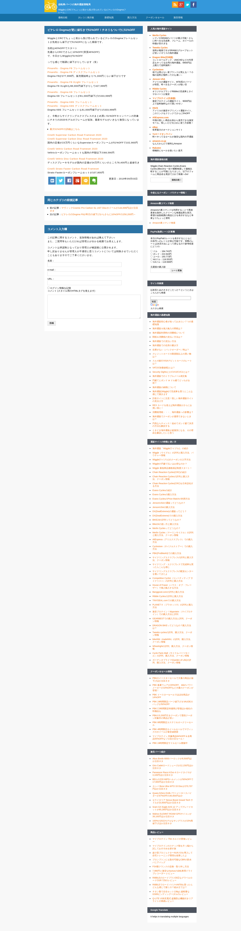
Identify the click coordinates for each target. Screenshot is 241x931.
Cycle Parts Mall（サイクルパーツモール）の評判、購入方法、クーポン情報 (171, 658)
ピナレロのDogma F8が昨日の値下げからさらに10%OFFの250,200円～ (98, 218)
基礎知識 (109, 21)
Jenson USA (158, 83)
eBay (155, 131)
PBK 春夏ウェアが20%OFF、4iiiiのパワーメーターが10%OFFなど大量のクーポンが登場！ (172, 691)
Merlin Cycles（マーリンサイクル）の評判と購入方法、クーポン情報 (172, 537)
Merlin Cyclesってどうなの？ (166, 532)
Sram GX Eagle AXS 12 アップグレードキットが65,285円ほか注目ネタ (172, 812)
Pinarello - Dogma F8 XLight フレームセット (73, 85)
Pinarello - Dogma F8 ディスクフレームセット (73, 75)
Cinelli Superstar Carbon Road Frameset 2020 (74, 138)
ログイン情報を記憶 (60, 291)
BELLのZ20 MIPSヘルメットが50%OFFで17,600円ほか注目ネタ (172, 784)
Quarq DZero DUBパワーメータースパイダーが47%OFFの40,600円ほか (172, 798)
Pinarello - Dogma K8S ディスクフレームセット (74, 109)
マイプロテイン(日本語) (163, 102)
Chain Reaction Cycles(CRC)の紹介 (169, 476)
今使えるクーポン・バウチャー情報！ (168, 196)
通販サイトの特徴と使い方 (163, 445)
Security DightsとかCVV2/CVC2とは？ (171, 376)
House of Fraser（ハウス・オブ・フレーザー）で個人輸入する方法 (172, 590)
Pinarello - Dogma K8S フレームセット (69, 106)
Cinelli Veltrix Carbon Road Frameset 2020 (72, 152)
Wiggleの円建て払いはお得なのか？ (169, 467)
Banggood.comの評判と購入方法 (168, 596)
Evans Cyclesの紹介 (162, 494)
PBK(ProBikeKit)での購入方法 (166, 557)
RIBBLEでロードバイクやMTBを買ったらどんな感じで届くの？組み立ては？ (172, 889)
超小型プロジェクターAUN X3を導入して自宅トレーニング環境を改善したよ (172, 858)
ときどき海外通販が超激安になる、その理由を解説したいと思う (172, 435)
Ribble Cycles (159, 92)
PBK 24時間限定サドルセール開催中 (170, 747)
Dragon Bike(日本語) (162, 61)
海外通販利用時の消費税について (168, 336)
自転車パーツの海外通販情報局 (84, 4)
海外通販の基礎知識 (160, 319)
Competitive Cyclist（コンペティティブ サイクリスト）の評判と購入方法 (172, 583)
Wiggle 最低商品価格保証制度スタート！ (172, 472)
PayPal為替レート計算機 (162, 235)
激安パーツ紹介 (158, 755)
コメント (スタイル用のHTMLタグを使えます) (71, 294)
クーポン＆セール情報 (161, 675)
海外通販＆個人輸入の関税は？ (167, 332)
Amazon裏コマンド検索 (162, 207)
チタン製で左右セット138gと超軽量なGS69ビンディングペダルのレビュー (171, 896)
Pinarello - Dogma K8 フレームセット (69, 96)
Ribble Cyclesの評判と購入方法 (167, 600)
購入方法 (132, 21)
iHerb (155, 112)
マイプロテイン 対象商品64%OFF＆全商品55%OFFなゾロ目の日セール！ (172, 741)
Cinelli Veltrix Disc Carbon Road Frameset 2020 (75, 162)
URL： (50, 282)
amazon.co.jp (159, 145)
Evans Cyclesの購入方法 (164, 498)
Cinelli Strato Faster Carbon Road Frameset (73, 172)
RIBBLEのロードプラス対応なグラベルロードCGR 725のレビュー (172, 883)
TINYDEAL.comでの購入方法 (166, 604)
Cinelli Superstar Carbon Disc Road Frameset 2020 (77, 142)
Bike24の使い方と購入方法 (165, 528)
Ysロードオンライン (162, 138)
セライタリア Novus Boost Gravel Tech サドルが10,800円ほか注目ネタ (172, 805)
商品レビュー (156, 836)
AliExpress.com (160, 121)
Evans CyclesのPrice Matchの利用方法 (171, 502)
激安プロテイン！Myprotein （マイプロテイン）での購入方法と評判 (172, 616)
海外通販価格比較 (159, 163)
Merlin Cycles (159, 39)
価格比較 (62, 21)
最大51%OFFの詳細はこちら (65, 133)
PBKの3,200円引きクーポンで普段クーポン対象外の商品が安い (172, 720)
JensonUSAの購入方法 (163, 511)
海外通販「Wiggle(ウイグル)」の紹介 (170, 452)
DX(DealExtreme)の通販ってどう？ (169, 515)
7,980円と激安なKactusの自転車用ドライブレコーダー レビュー (172, 876)
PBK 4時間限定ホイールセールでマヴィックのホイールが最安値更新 (172, 734)
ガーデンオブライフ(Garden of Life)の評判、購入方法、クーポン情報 (171, 665)
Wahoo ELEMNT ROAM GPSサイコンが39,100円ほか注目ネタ (172, 819)
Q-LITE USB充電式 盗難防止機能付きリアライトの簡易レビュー (172, 903)
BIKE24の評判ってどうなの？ (166, 523)
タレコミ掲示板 (86, 21)
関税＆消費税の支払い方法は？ (167, 341)
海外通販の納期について (164, 391)
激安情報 (178, 21)
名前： (50, 264)
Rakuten (156, 151)
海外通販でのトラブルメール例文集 (169, 380)
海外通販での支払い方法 (164, 345)
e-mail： (51, 273)
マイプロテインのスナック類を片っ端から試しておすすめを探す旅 (172, 851)
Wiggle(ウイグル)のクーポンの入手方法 (171, 463)
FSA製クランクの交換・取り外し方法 (170, 870)
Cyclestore (158, 73)
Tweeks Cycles (160, 51)
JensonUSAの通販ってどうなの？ (168, 507)
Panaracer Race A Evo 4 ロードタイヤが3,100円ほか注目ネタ (172, 777)
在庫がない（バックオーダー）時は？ (170, 353)
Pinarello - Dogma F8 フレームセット (68, 72)
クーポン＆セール (155, 21)
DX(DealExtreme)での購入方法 (167, 519)
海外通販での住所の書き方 (165, 349)
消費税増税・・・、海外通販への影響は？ (172, 416)
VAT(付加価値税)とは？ (163, 371)
